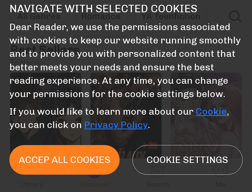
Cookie (211, 111)
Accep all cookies (65, 159)
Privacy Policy (116, 124)
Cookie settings (187, 159)
